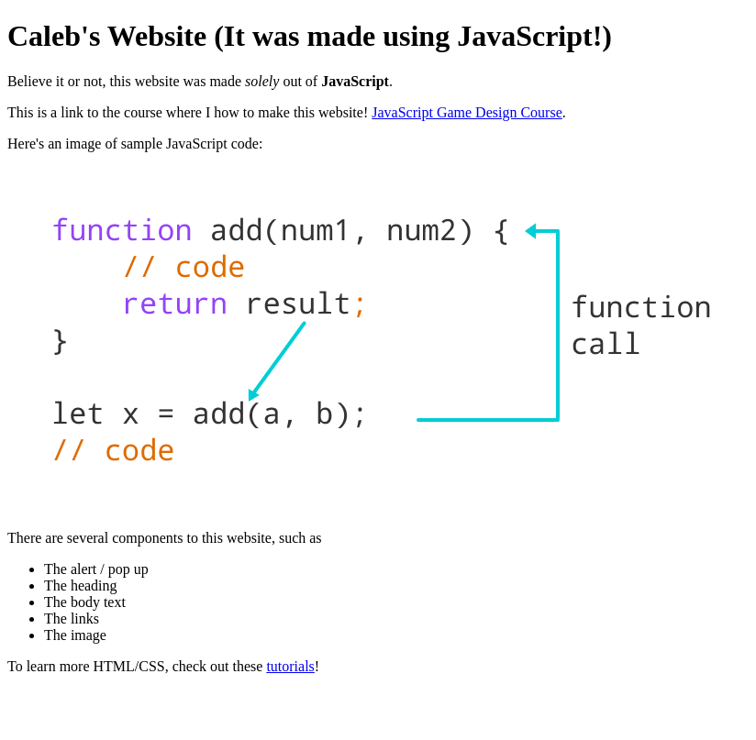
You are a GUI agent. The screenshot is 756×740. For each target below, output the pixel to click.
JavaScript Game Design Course (467, 112)
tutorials (290, 666)
